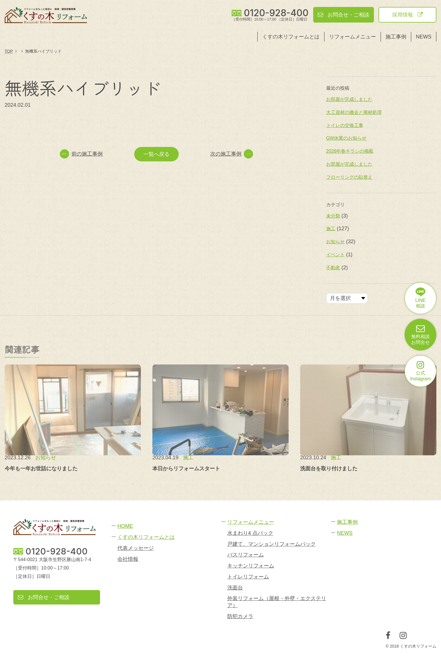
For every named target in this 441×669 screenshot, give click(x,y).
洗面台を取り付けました (328, 468)
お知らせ (335, 241)
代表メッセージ (135, 548)
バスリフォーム (245, 555)
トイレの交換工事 (344, 125)
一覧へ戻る (156, 154)
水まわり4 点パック (250, 533)
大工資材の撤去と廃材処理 (354, 112)
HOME (125, 526)
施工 (330, 228)
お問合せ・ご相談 (343, 15)
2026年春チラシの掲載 (350, 151)
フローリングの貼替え (349, 177)
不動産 (333, 267)
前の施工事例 (81, 154)
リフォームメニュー (352, 37)
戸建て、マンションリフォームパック (271, 544)
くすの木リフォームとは (291, 37)
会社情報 (127, 559)
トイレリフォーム (248, 577)
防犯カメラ (240, 616)
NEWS (423, 37)
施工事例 (395, 37)
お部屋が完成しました (349, 99)
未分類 (333, 215)
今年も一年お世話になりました (41, 468)
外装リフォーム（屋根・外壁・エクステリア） (276, 602)
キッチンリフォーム (250, 566)
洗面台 (235, 588)
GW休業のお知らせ (346, 138)
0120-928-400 (276, 13)
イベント (335, 254)
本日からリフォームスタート (186, 468)
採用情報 (407, 15)
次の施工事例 (231, 154)
